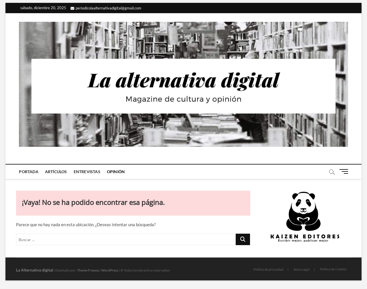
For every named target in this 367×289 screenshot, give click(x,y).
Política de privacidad (268, 269)
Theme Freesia (88, 270)
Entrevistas (87, 171)
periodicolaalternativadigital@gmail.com (106, 8)
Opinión (116, 171)
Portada (28, 171)
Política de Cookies (333, 269)
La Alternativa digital (34, 269)
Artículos (56, 171)
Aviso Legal (302, 269)
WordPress (109, 270)
